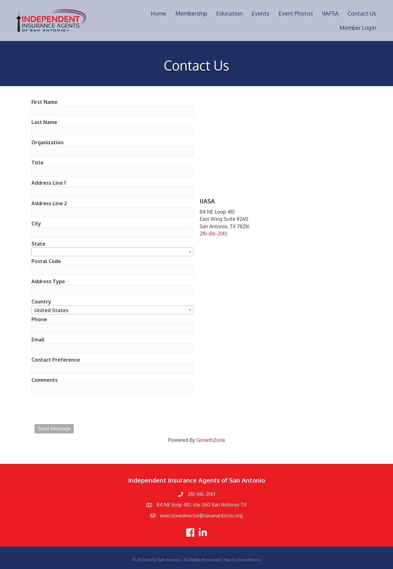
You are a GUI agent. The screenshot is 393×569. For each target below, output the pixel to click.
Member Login (357, 27)
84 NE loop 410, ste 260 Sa (187, 505)
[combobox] (112, 251)
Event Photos (295, 13)
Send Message (54, 428)
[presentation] (82, 409)
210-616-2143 (213, 233)
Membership (191, 13)
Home (158, 13)
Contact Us (362, 13)
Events (260, 13)
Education (229, 13)
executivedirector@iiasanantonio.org (201, 515)
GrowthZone (210, 440)
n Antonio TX (232, 505)
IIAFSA (330, 13)
